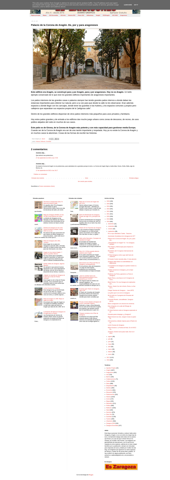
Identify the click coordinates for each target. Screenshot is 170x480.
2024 (108, 206)
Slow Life (109, 414)
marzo (110, 349)
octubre (110, 229)
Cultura (108, 381)
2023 (108, 209)
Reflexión (43, 141)
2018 (108, 221)
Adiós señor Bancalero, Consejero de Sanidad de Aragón (90, 239)
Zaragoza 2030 (110, 423)
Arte (107, 374)
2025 (108, 203)
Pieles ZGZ (81, 15)
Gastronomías (110, 394)
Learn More (128, 5)
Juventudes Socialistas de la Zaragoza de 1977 (121, 236)
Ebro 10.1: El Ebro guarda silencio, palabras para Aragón (89, 252)
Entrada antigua (133, 178)
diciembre (111, 224)
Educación (109, 392)
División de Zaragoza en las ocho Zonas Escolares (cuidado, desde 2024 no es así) (53, 229)
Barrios (108, 377)
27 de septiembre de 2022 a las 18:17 (47, 170)
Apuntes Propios (111, 368)
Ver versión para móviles (85, 181)
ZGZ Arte (63, 15)
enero (110, 354)
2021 (108, 214)
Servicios (109, 412)
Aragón (98, 15)
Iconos (108, 399)
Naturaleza (109, 403)
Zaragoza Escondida (112, 425)
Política (108, 405)
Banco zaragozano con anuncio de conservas (121, 303)
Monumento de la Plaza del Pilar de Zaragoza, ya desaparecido (89, 263)
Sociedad (48, 141)
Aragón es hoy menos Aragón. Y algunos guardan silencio (52, 253)
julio (109, 339)
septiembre (111, 231)
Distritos (108, 388)
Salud (108, 410)
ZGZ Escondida (53, 15)
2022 (108, 211)
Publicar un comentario (40, 174)
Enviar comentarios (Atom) (47, 186)
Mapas (45, 15)
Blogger (91, 475)
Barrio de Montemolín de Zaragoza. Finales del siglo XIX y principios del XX (89, 216)
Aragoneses (123, 15)
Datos (108, 383)
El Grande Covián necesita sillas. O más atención (122, 259)
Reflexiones (90, 15)
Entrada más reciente (38, 178)
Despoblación (110, 385)
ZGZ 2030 (115, 15)
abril (109, 346)
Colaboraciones (110, 379)
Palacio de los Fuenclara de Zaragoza (90, 228)
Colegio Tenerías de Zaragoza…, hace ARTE (121, 290)
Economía (109, 390)
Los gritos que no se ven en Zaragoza (119, 293)
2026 (108, 201)
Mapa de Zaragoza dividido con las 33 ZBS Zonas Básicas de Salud (53, 215)
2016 (108, 360)
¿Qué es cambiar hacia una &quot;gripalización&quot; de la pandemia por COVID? (88, 277)
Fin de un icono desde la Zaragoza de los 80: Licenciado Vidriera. (90, 302)
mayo (110, 344)
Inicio (86, 178)
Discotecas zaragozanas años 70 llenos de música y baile (53, 202)
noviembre (111, 226)
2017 (108, 357)
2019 (108, 219)
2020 (108, 216)
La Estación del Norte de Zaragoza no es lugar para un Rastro (54, 312)
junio (109, 341)
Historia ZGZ (71, 15)
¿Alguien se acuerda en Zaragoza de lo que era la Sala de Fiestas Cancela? (54, 276)
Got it (136, 5)
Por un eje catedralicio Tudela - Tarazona (120, 233)
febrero (110, 351)
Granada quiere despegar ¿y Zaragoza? (119, 314)
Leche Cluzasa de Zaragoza (51, 288)
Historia (38, 141)
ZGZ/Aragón (106, 15)
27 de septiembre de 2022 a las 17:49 (47, 158)
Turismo (108, 419)
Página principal (35, 15)
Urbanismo (109, 421)
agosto (110, 336)
